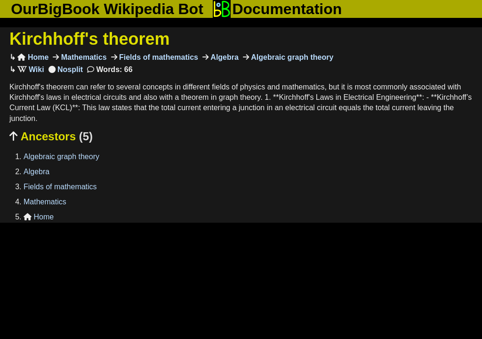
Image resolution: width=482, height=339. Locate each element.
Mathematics (82, 57)
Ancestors (51, 136)
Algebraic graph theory (291, 57)
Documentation (277, 9)
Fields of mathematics (158, 57)
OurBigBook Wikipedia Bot (107, 8)
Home (32, 57)
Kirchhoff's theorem (89, 38)
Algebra (224, 57)
